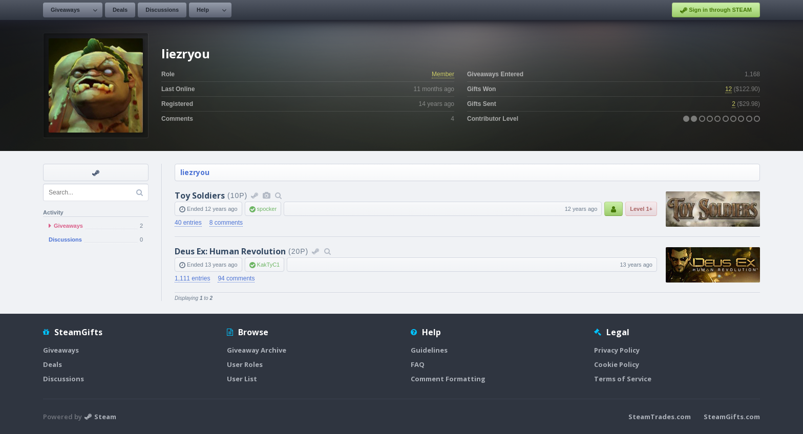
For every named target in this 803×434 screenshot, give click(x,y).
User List (242, 378)
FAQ (418, 364)
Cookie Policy (616, 364)
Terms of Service (622, 378)
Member (443, 74)
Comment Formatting (448, 378)
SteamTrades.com (659, 416)
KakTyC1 (268, 265)
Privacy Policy (617, 350)
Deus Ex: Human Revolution (230, 251)
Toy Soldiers (200, 195)
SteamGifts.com (732, 416)
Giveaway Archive (256, 350)
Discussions (162, 10)
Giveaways (65, 10)
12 (728, 89)
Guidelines (429, 350)
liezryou (194, 172)
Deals (120, 10)
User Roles (245, 364)
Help (203, 10)
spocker (267, 209)
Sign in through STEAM (716, 10)
